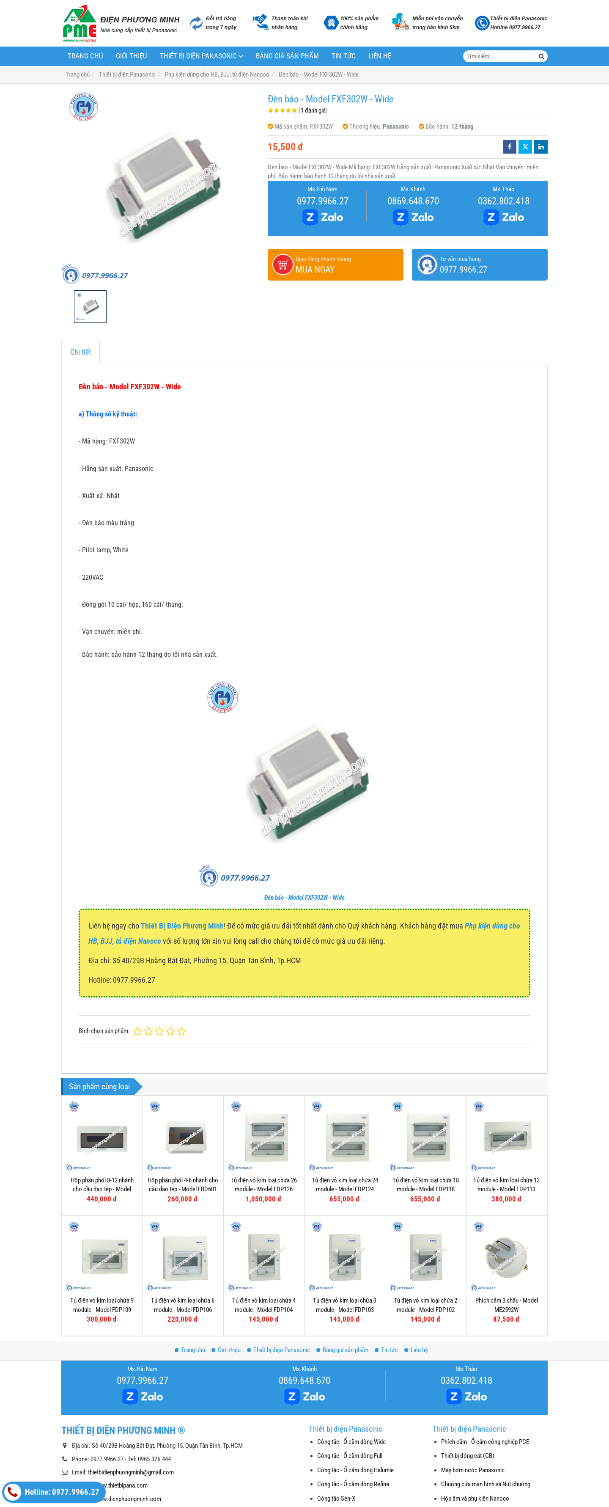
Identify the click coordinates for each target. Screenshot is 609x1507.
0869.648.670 (413, 201)
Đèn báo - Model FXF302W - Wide (304, 897)
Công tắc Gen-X (336, 1498)
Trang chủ (85, 56)
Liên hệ (379, 56)
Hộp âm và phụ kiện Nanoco (475, 1498)
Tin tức (344, 56)
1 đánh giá (313, 110)
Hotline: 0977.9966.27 (51, 1492)
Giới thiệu (131, 56)
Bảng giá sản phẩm (287, 56)
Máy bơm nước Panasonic (473, 1470)
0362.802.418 (503, 201)
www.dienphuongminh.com (127, 1499)
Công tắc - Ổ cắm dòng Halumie (355, 1470)
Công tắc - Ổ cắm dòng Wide (351, 1442)
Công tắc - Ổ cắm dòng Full (349, 1456)
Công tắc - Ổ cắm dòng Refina (353, 1484)
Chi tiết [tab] (80, 351)
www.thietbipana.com (121, 1485)
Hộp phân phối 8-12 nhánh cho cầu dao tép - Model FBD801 (102, 1189)
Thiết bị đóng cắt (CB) (467, 1456)
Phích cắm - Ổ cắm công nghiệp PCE (485, 1442)
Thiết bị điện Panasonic (198, 56)
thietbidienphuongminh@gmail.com (131, 1472)
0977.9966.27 (322, 201)
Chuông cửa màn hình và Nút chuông (485, 1484)
